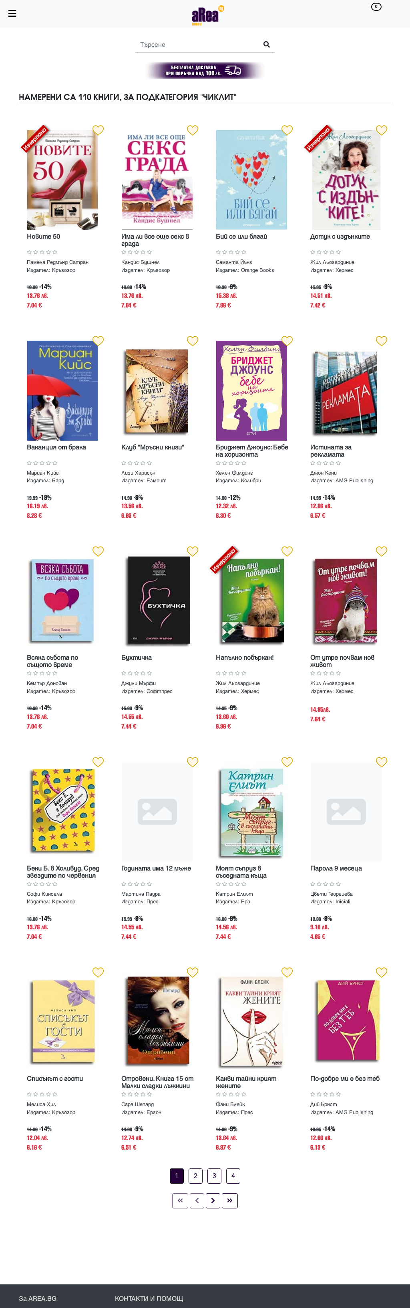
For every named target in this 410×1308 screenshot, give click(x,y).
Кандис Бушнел (140, 262)
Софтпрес (160, 691)
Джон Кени (323, 473)
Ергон (154, 1112)
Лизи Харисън (138, 473)
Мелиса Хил (41, 1104)
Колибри (251, 480)
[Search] (193, 44)
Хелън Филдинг (234, 473)
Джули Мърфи (138, 683)
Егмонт (157, 480)
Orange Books (257, 270)
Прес (153, 902)
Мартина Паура (141, 894)
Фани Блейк (230, 1104)
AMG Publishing (354, 480)
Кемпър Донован (47, 683)
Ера (245, 902)
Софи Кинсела (44, 894)
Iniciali (343, 902)
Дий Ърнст (323, 1104)
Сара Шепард (137, 1104)
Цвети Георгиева (331, 894)
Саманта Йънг (234, 262)
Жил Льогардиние (332, 262)
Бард (58, 480)
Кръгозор (63, 270)
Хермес (345, 270)
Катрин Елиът (234, 894)
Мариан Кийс (43, 473)
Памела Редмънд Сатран (57, 262)
